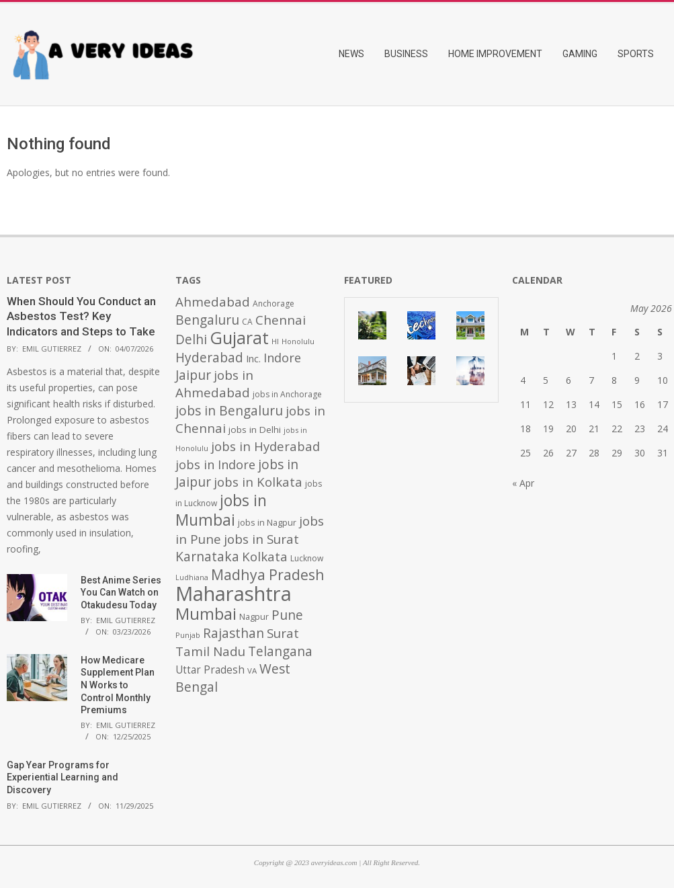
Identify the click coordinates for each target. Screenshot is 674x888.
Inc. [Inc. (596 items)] (253, 358)
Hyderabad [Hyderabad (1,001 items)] (209, 357)
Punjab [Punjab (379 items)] (187, 635)
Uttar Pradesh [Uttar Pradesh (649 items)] (210, 670)
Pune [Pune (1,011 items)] (287, 615)
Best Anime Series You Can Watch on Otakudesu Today (121, 592)
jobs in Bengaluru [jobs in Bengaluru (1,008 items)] (229, 410)
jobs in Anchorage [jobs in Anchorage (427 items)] (287, 394)
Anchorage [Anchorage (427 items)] (273, 303)
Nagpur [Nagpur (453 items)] (254, 616)
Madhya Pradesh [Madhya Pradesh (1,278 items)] (268, 574)
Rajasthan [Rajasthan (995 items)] (233, 633)
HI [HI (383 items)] (275, 341)
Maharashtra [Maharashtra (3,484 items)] (233, 593)
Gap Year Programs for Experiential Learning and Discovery (62, 777)
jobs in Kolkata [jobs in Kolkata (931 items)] (258, 481)
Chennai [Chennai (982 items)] (280, 320)
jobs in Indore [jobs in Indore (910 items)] (215, 464)
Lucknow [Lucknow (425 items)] (306, 558)
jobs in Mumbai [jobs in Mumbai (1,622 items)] (221, 509)
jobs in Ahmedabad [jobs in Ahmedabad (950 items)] (214, 383)
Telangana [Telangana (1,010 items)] (280, 651)
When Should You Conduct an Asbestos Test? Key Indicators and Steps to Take (81, 316)
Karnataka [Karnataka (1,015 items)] (207, 556)
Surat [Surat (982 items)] (283, 633)
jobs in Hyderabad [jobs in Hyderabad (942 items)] (265, 446)
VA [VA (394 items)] (252, 670)
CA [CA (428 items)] (247, 321)
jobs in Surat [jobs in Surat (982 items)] (261, 539)
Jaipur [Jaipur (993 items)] (193, 375)
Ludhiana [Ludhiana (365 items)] (191, 577)
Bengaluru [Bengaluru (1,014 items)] (207, 320)
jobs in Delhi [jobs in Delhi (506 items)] (254, 429)
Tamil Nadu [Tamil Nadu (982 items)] (210, 651)
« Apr (523, 483)
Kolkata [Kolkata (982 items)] (265, 556)
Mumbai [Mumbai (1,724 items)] (206, 613)
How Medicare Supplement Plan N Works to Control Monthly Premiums (118, 685)
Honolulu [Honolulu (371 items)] (298, 341)
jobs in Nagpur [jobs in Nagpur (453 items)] (267, 522)
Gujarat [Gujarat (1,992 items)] (239, 338)
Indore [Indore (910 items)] (282, 357)
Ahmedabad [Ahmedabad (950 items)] (212, 301)
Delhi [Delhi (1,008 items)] (191, 339)
